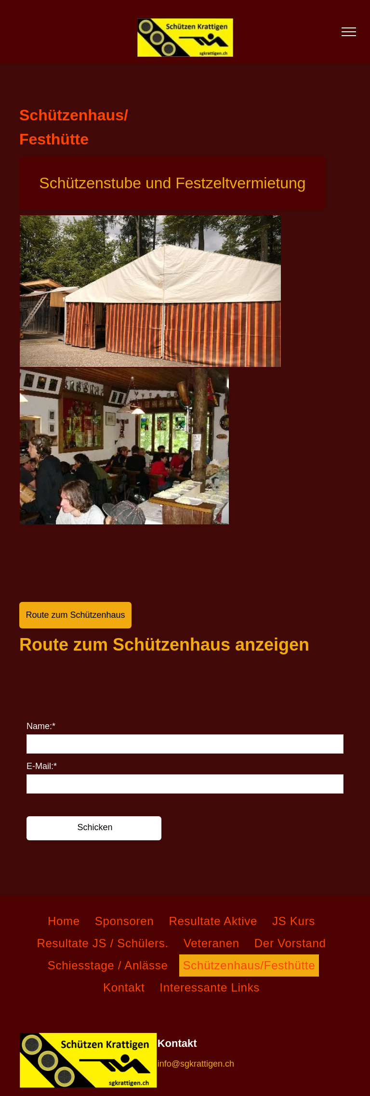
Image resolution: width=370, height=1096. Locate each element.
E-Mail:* (41, 766)
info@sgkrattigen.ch (196, 1064)
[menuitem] (67, 921)
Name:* (40, 726)
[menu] (348, 31)
